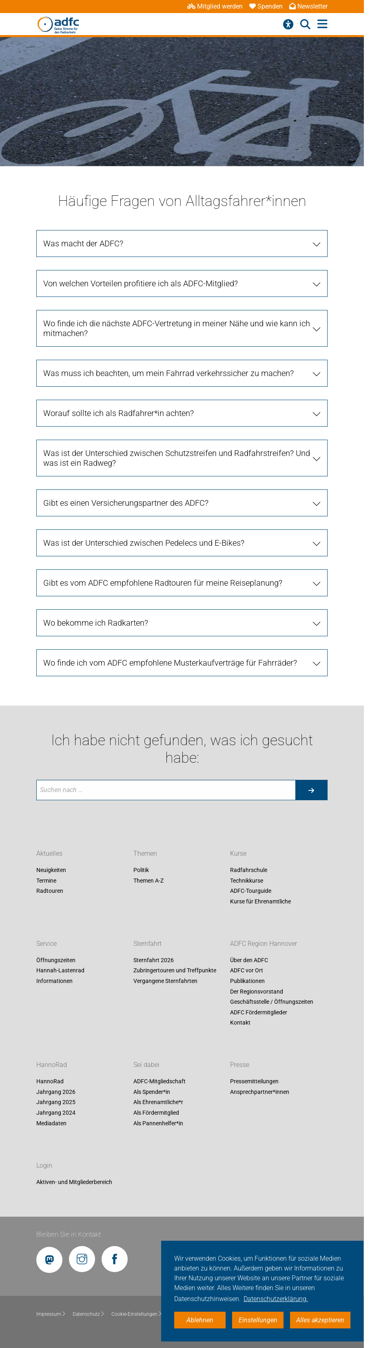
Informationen (54, 981)
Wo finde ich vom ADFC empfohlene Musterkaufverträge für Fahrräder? (170, 663)
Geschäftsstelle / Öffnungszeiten (271, 1002)
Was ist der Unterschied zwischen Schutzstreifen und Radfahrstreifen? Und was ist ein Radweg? (176, 458)
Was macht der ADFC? (83, 243)
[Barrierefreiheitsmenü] (288, 24)
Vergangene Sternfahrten (165, 981)
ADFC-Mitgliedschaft (159, 1081)
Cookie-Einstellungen (136, 1314)
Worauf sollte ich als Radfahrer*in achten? (118, 413)
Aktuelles (49, 853)
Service (46, 943)
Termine (46, 880)
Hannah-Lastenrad (60, 970)
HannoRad (51, 1065)
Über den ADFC (249, 960)
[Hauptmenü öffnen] (322, 24)
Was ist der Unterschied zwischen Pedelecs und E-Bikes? (143, 543)
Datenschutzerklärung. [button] (276, 1299)
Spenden (266, 6)
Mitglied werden (215, 6)
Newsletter (308, 6)
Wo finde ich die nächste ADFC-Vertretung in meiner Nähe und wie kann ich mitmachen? (176, 328)
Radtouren (49, 891)
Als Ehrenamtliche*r (158, 1102)
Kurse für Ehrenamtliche (260, 901)
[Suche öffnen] (305, 24)
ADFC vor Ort (246, 970)
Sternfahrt (147, 943)
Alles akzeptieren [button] (320, 1320)
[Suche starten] (311, 790)
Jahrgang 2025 (55, 1102)
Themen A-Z (148, 880)
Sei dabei (146, 1065)
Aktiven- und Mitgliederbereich (74, 1182)
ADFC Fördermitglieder (258, 1012)
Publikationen (247, 981)
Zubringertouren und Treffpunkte (174, 970)
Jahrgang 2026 (55, 1092)
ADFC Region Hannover (263, 943)
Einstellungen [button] (258, 1320)
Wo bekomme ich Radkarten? (95, 623)
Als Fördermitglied (156, 1112)
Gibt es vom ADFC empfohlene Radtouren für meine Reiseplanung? (162, 583)
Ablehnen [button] (199, 1320)
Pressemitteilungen (254, 1081)
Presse (239, 1065)
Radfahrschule (248, 870)
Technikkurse (246, 880)
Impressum (51, 1314)
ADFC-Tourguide (250, 891)
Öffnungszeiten (55, 960)
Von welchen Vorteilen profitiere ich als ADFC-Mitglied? (140, 283)
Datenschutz (89, 1314)
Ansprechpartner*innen (259, 1092)
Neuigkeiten (51, 870)
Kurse (238, 853)
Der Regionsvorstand (256, 991)
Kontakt (240, 1023)
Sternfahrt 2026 (153, 960)
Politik (141, 870)
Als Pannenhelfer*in (158, 1123)
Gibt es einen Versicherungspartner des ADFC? (125, 503)
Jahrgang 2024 (55, 1112)
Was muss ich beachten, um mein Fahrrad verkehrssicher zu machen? (168, 373)
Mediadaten (51, 1123)
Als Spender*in (151, 1092)
